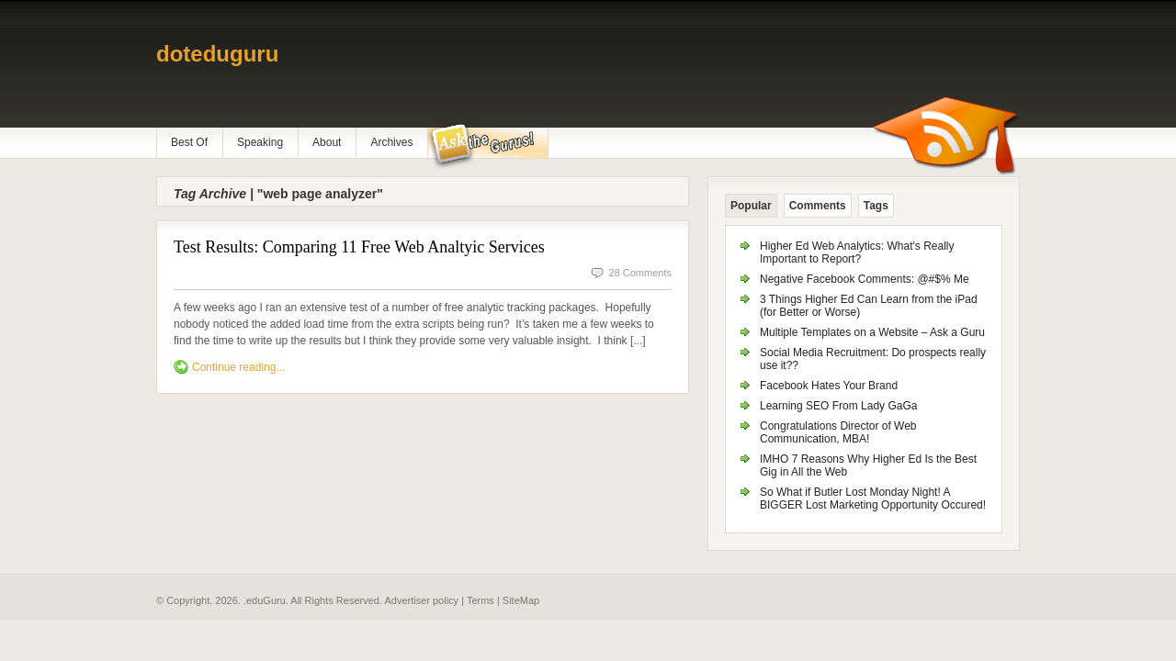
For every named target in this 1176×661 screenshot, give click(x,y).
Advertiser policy (421, 600)
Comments (817, 205)
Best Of (189, 142)
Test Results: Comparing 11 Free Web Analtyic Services (359, 247)
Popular (751, 205)
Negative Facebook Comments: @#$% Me (864, 279)
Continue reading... (238, 367)
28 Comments (640, 272)
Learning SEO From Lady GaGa (838, 405)
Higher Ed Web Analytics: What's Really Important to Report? (857, 252)
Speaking (260, 142)
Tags (876, 205)
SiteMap (521, 600)
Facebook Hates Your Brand (829, 385)
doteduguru (217, 53)
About (326, 142)
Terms (480, 600)
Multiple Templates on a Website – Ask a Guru (872, 332)
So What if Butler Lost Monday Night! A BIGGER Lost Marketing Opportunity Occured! (873, 498)
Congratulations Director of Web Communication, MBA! (838, 432)
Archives (391, 142)
